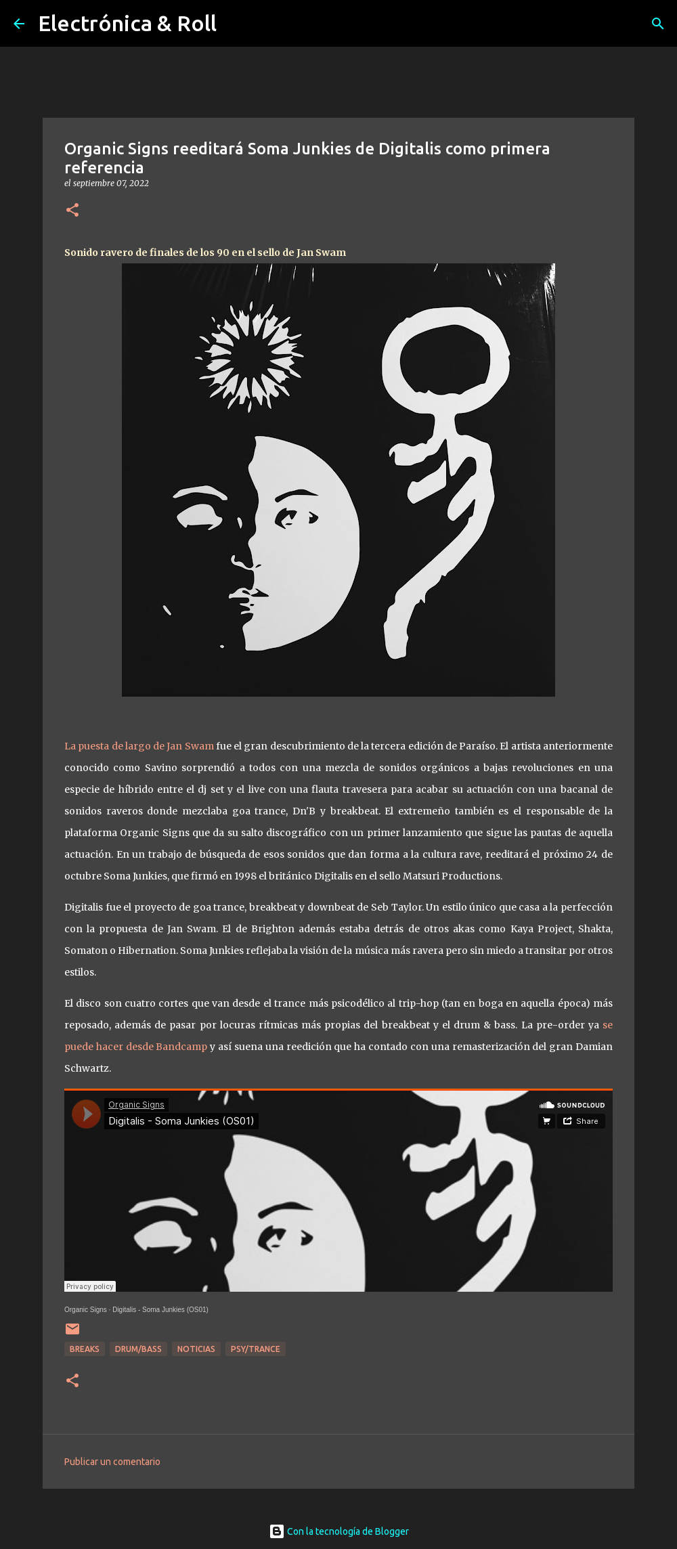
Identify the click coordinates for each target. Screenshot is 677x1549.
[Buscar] (658, 23)
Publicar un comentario (112, 1461)
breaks (85, 1349)
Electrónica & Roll (127, 23)
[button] (72, 211)
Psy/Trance (255, 1349)
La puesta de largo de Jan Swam (140, 746)
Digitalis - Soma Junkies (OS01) (160, 1309)
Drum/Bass (138, 1349)
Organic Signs (85, 1309)
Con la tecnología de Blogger (339, 1531)
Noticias (196, 1349)
